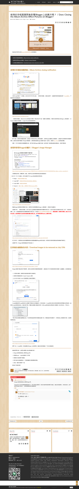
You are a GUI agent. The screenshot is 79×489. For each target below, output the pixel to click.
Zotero (41, 460)
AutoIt (45, 469)
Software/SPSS (36, 477)
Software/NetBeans (47, 472)
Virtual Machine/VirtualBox (54, 471)
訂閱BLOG (64, 371)
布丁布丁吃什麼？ (17, 2)
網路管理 (35, 459)
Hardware (48, 469)
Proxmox (37, 460)
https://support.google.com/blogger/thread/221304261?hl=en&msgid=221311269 (30, 237)
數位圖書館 (47, 477)
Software (32, 469)
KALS (32, 474)
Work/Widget (67, 462)
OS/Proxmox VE (57, 459)
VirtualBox (62, 471)
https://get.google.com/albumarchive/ (20, 116)
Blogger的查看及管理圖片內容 (45, 211)
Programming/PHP (58, 465)
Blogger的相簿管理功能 (26, 52)
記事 (47, 459)
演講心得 (37, 466)
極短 (66, 471)
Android (33, 460)
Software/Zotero (60, 462)
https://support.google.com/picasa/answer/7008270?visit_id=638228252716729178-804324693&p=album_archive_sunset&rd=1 (40, 171)
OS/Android (54, 460)
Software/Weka (34, 462)
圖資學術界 (41, 469)
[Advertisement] (41, 8)
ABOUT (49, 2)
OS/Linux (66, 460)
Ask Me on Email (35, 416)
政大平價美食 (42, 477)
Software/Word (53, 469)
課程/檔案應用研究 (52, 475)
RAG (57, 468)
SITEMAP (44, 2)
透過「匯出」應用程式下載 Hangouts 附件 (28, 185)
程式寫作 (64, 459)
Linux (44, 459)
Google (27, 19)
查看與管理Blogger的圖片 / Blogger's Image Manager (24, 60)
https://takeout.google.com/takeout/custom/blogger (23, 343)
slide (53, 463)
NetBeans (34, 472)
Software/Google (40, 472)
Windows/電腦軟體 (46, 466)
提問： (12, 458)
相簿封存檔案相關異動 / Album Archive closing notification (26, 57)
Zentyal (55, 472)
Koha (38, 474)
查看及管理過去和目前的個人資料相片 (28, 181)
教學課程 (46, 475)
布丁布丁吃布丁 (18, 369)
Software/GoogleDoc (35, 465)
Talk (53, 459)
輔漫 (58, 475)
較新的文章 (13, 421)
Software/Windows (34, 463)
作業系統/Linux (61, 472)
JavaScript (40, 459)
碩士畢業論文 (69, 459)
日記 (32, 457)
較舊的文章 (69, 421)
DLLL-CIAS (49, 462)
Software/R (47, 471)
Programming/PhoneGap (58, 474)
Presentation (61, 460)
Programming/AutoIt (52, 468)
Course (71, 460)
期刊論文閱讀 (54, 457)
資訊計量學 (53, 466)
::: (9, 5)
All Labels (36, 455)
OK (71, 487)
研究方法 (40, 462)
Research (71, 468)
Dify (67, 471)
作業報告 (64, 465)
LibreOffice (71, 471)
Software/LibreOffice (43, 465)
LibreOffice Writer (51, 465)
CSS (69, 472)
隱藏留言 (22, 377)
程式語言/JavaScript (43, 463)
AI (65, 468)
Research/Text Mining (68, 474)
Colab (72, 472)
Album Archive (20, 19)
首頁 (41, 421)
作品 (32, 459)
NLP (31, 472)
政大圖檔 (49, 457)
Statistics (40, 466)
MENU (55, 2)
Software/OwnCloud (40, 471)
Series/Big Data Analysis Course (63, 466)
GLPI (60, 475)
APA (65, 472)
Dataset (67, 468)
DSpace (50, 459)
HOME (38, 2)
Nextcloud (42, 474)
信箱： (14, 457)
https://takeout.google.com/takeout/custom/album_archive (25, 266)
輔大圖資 (37, 457)
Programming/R (62, 468)
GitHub (67, 465)
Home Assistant (45, 468)
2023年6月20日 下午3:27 (21, 380)
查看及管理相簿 (23, 183)
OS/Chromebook (64, 475)
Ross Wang (56, 140)
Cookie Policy (39, 487)
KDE (35, 474)
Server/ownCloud (34, 475)
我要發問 (18, 377)
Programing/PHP (48, 474)
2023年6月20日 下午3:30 (29, 391)
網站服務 (50, 463)
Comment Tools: (13, 416)
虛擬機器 (45, 462)
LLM (65, 469)
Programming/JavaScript (67, 457)
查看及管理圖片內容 (22, 178)
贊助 (69, 371)
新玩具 (71, 462)
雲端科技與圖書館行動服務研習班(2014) (64, 463)
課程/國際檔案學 (60, 469)
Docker (33, 466)
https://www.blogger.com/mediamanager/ (21, 204)
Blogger (24, 19)
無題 (71, 466)
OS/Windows (54, 462)
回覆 (15, 388)
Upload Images (27, 416)
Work (53, 472)
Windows (36, 469)
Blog (67, 472)
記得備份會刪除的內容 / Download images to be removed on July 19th (28, 62)
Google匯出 (66, 96)
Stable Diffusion (41, 475)
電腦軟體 (43, 457)
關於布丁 (59, 371)
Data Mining (47, 460)
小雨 (15, 380)
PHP (56, 466)
